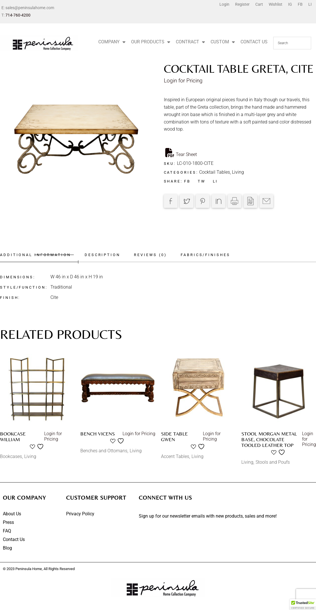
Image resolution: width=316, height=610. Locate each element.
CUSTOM (223, 42)
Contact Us (14, 539)
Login (224, 4)
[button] (303, 604)
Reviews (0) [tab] (152, 255)
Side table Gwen (174, 436)
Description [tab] (103, 255)
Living (238, 172)
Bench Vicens (97, 434)
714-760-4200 (17, 15)
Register (242, 4)
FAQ (7, 531)
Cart (259, 4)
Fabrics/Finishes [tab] (208, 255)
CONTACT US (254, 41)
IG (290, 4)
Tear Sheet (181, 152)
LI (310, 4)
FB (300, 4)
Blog (7, 548)
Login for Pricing (183, 80)
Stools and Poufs (273, 462)
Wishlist (275, 4)
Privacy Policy (80, 513)
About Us (12, 513)
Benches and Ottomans (103, 450)
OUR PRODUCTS (150, 42)
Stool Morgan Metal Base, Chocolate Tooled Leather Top (269, 439)
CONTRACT (190, 42)
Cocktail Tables (214, 172)
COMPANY (111, 42)
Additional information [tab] (35, 255)
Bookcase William (13, 436)
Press (8, 522)
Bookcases (11, 456)
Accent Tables (175, 456)
